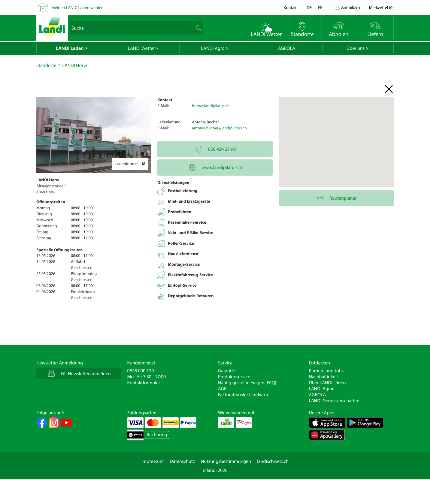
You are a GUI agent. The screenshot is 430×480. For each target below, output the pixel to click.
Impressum (152, 461)
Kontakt (291, 7)
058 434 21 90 (215, 149)
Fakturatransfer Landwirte (243, 395)
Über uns (356, 48)
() (381, 7)
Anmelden (350, 7)
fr (320, 7)
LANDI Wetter (141, 48)
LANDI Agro (212, 48)
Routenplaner (336, 198)
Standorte (46, 65)
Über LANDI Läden (327, 383)
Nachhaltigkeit (323, 377)
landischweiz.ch (273, 461)
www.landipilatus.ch (215, 167)
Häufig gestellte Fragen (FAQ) (247, 383)
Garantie (226, 371)
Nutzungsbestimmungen (226, 461)
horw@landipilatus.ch (210, 105)
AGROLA (286, 48)
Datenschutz (182, 461)
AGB (222, 389)
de (309, 7)
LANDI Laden (70, 48)
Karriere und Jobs (326, 371)
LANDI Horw (74, 65)
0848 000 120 (140, 371)
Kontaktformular (143, 383)
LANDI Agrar (321, 389)
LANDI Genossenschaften (334, 401)
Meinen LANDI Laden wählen (77, 7)
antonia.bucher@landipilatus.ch (219, 128)
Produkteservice (234, 377)
